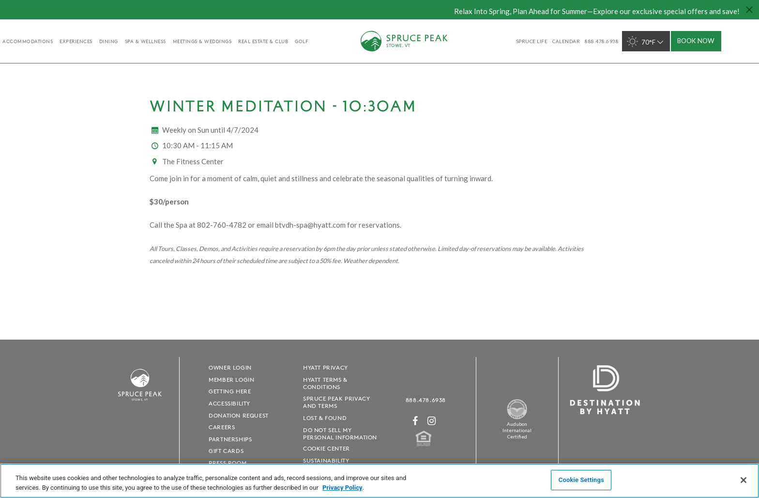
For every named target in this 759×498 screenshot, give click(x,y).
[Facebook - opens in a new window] (415, 421)
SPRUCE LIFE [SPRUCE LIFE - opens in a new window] (532, 41)
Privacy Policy (342, 487)
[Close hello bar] (749, 9)
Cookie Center (326, 448)
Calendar (566, 41)
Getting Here (230, 391)
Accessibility (229, 403)
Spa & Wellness (145, 41)
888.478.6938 (426, 400)
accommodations (27, 41)
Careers (222, 427)
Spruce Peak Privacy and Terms (336, 402)
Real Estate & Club (263, 41)
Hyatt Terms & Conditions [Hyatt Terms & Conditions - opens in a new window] (325, 383)
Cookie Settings (581, 479)
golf (301, 41)
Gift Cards (226, 450)
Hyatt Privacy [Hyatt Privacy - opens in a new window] (325, 367)
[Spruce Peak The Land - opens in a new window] (517, 417)
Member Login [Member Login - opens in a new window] (231, 379)
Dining (108, 41)
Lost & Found (325, 417)
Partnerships (230, 439)
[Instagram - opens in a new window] (432, 421)
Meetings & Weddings (202, 41)
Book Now (695, 41)
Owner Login (230, 367)
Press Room (227, 463)
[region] (379, 481)
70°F (646, 41)
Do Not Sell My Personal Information (340, 433)
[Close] (743, 480)
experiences (76, 41)
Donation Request (239, 415)
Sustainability (326, 460)
